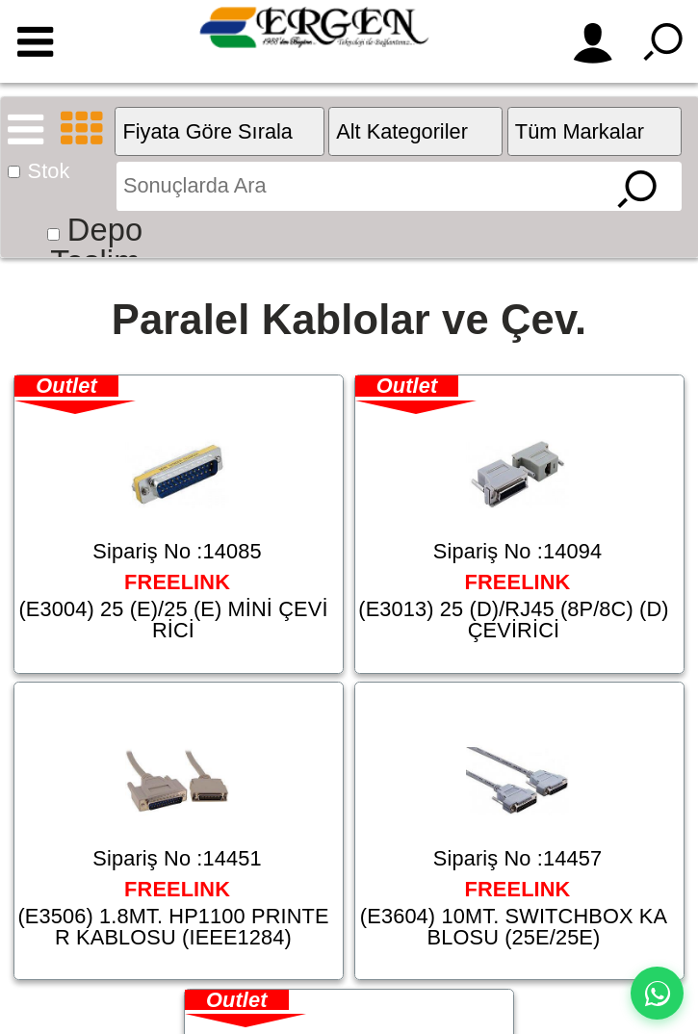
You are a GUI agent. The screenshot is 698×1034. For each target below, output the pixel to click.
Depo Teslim (96, 245)
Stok (49, 171)
